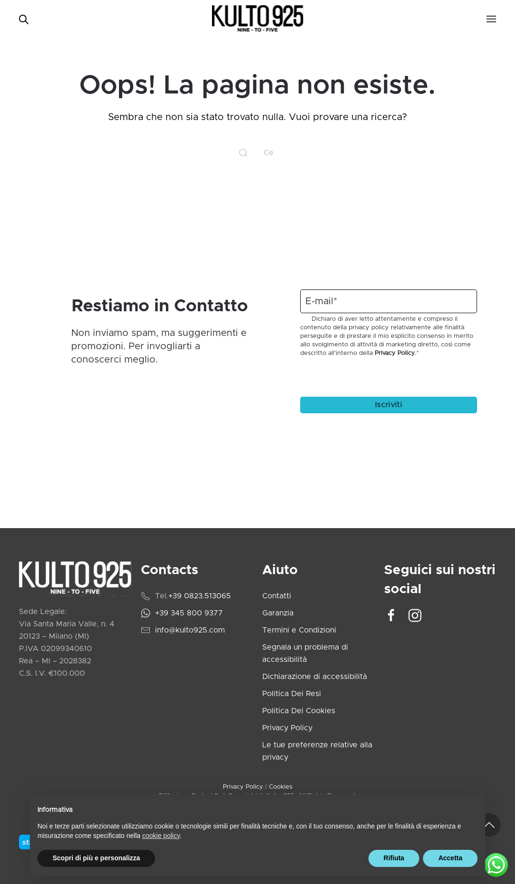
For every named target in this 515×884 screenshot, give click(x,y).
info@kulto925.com (190, 630)
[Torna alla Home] (257, 19)
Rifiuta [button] (394, 858)
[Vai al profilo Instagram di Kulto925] (415, 615)
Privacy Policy (395, 353)
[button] (491, 19)
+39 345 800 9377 (189, 613)
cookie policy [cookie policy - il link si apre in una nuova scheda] (161, 835)
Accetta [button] (450, 858)
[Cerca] (257, 152)
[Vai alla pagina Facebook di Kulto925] (391, 615)
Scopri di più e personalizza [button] (96, 858)
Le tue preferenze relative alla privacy (317, 751)
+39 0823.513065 (199, 596)
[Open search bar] (23, 19)
